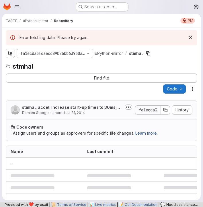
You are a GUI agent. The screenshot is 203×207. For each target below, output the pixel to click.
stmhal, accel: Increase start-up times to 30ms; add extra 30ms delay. (71, 107)
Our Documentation (141, 204)
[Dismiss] (190, 37)
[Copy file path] (148, 53)
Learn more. (146, 133)
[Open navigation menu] (17, 6)
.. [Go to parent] (11, 163)
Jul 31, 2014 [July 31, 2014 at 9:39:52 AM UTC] (75, 113)
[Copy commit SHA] (165, 110)
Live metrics (105, 204)
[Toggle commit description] (128, 107)
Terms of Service (71, 204)
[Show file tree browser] (10, 53)
